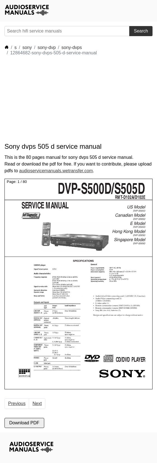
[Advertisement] (54, 99)
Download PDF (24, 422)
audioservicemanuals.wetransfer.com (56, 170)
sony (27, 47)
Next (37, 403)
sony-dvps (72, 47)
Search (141, 31)
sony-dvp (47, 47)
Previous (16, 403)
